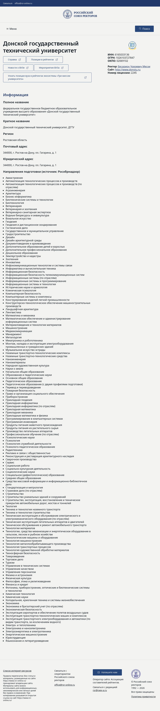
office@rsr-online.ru (23, 3)
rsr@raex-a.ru (100, 690)
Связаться (7, 3)
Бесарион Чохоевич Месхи (134, 66)
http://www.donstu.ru (127, 69)
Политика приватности (143, 696)
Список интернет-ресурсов (17, 670)
